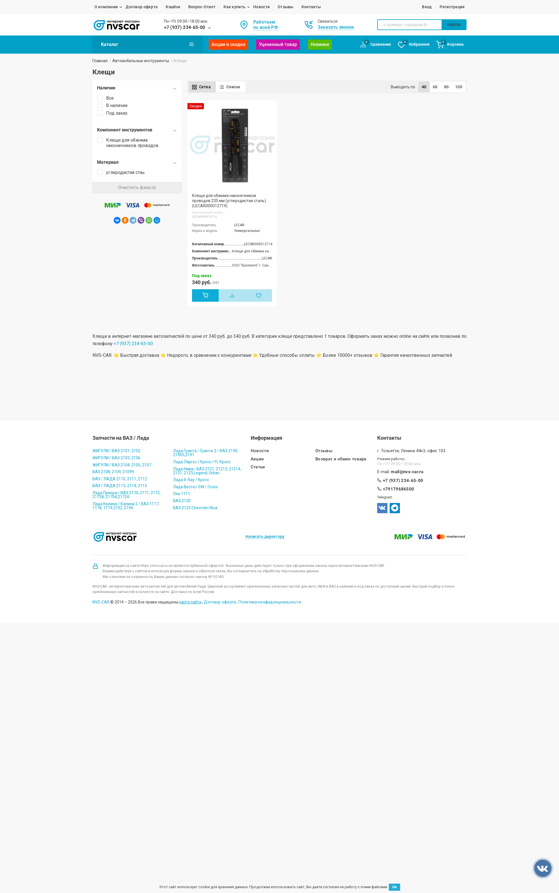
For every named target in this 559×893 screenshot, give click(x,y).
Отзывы (286, 7)
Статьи (258, 467)
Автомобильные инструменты (140, 60)
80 (446, 87)
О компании (106, 7)
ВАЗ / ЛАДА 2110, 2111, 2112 (119, 479)
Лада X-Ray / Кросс (191, 480)
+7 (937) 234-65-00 (184, 27)
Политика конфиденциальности (270, 602)
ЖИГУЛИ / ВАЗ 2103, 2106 (116, 458)
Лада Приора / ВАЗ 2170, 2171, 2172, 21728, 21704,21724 (126, 495)
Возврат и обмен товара (340, 459)
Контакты (311, 7)
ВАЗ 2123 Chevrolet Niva (195, 508)
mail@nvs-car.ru (407, 472)
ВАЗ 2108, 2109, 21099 (113, 472)
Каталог (147, 44)
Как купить (234, 7)
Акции (257, 459)
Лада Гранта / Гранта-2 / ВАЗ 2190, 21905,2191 (205, 453)
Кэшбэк (173, 7)
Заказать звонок (336, 27)
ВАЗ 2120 (182, 501)
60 (435, 87)
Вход (427, 7)
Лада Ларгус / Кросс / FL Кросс (202, 462)
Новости (261, 7)
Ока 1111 (181, 494)
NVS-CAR (100, 602)
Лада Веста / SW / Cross (195, 487)
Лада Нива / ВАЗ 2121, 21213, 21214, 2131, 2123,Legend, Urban (207, 471)
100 (458, 87)
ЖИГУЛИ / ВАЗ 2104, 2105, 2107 (121, 465)
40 (424, 87)
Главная (99, 60)
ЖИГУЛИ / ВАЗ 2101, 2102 (116, 451)
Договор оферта (142, 7)
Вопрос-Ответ (202, 7)
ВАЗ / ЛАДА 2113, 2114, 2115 (119, 486)
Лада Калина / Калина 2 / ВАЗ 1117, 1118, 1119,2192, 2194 (125, 506)
